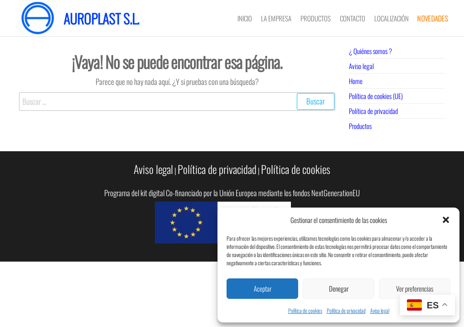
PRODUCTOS (315, 18)
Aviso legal (379, 310)
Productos (360, 126)
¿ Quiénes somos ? (370, 51)
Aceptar (262, 288)
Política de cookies (305, 310)
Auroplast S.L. (101, 18)
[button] (445, 219)
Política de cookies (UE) (376, 96)
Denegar (338, 288)
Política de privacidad (346, 310)
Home (355, 81)
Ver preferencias (414, 288)
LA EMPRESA (276, 18)
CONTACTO (352, 18)
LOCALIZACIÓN (391, 18)
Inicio (244, 18)
